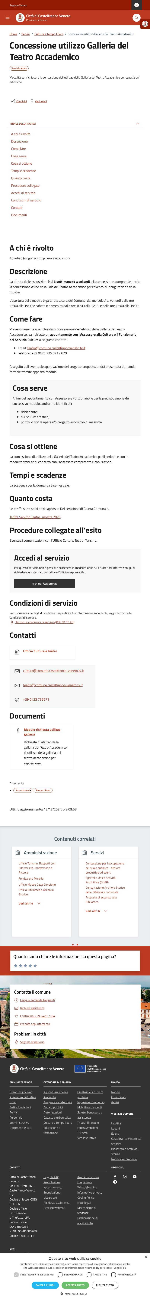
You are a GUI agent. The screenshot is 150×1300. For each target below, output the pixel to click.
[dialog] (75, 1276)
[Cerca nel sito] (136, 18)
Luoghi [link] (115, 1128)
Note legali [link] (84, 1202)
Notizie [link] (115, 1092)
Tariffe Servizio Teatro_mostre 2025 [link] (35, 517)
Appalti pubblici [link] (53, 1107)
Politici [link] (14, 1112)
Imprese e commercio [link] (90, 1102)
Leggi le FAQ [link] (51, 1177)
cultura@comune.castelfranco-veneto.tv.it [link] (53, 670)
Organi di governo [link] (21, 1092)
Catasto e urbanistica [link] (57, 1117)
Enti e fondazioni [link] (20, 1107)
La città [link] (116, 1123)
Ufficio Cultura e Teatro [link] (40, 651)
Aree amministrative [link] (23, 1097)
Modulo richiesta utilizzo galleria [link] (42, 732)
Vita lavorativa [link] (86, 1138)
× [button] (145, 1257)
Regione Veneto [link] (18, 5)
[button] (75, 1293)
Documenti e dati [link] (20, 1127)
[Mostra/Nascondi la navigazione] (7, 17)
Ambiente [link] (49, 1097)
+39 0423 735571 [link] (36, 699)
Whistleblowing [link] (87, 1187)
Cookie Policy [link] (85, 1197)
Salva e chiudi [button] (45, 1285)
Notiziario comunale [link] (124, 1159)
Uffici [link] (13, 1102)
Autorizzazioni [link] (52, 1112)
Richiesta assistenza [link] (56, 1202)
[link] (145, 24)
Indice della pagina (23, 124)
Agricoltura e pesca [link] (55, 1092)
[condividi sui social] (18, 101)
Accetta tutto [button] (75, 1285)
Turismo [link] (82, 1132)
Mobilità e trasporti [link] (89, 1107)
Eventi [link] (115, 1133)
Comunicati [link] (118, 1097)
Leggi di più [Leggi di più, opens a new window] (120, 1267)
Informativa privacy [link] (89, 1192)
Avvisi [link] (115, 1102)
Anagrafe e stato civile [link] (57, 1102)
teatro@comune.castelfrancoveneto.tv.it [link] (56, 348)
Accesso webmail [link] (54, 1207)
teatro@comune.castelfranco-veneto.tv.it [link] (53, 685)
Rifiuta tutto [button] (105, 1285)
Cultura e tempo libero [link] (57, 1122)
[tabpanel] (42, 894)
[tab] (73, 944)
